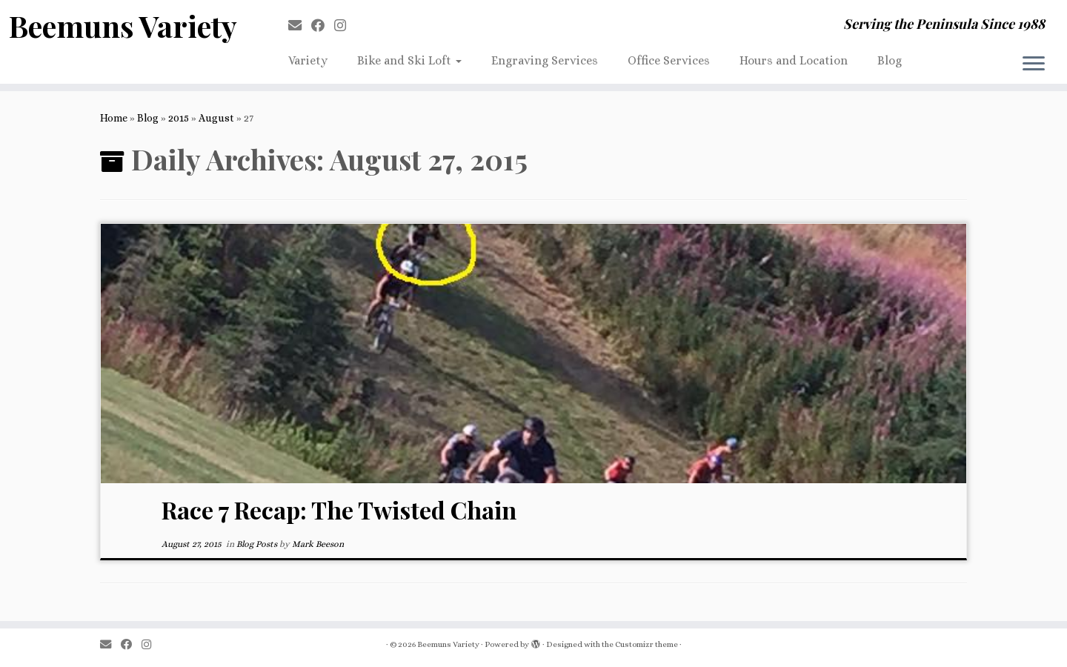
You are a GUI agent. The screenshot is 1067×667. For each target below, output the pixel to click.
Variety (308, 60)
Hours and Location (793, 60)
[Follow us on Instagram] (345, 25)
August (216, 118)
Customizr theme (646, 644)
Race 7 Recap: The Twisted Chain (339, 509)
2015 (178, 118)
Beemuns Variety (123, 26)
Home (113, 118)
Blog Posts (257, 544)
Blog (889, 60)
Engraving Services (544, 60)
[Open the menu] (1034, 64)
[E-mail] (299, 25)
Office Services (669, 60)
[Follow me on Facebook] (322, 25)
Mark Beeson (318, 544)
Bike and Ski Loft (409, 60)
